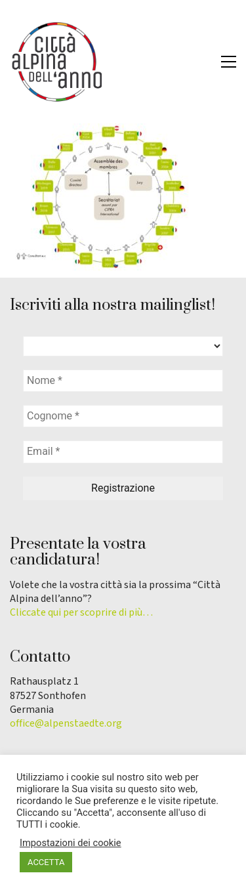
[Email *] (123, 451)
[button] (228, 62)
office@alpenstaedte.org (66, 724)
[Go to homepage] (56, 61)
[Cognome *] (123, 416)
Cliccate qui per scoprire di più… (81, 613)
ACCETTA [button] (46, 862)
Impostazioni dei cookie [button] (70, 843)
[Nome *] (123, 381)
